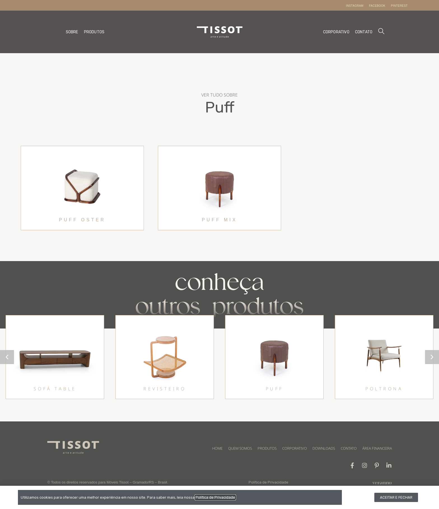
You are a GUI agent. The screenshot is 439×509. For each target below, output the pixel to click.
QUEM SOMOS (240, 448)
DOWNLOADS (323, 448)
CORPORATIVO (336, 32)
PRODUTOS (94, 32)
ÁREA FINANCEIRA (377, 448)
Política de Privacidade (268, 482)
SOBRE (72, 32)
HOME (217, 448)
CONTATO (363, 32)
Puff (219, 107)
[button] (432, 357)
